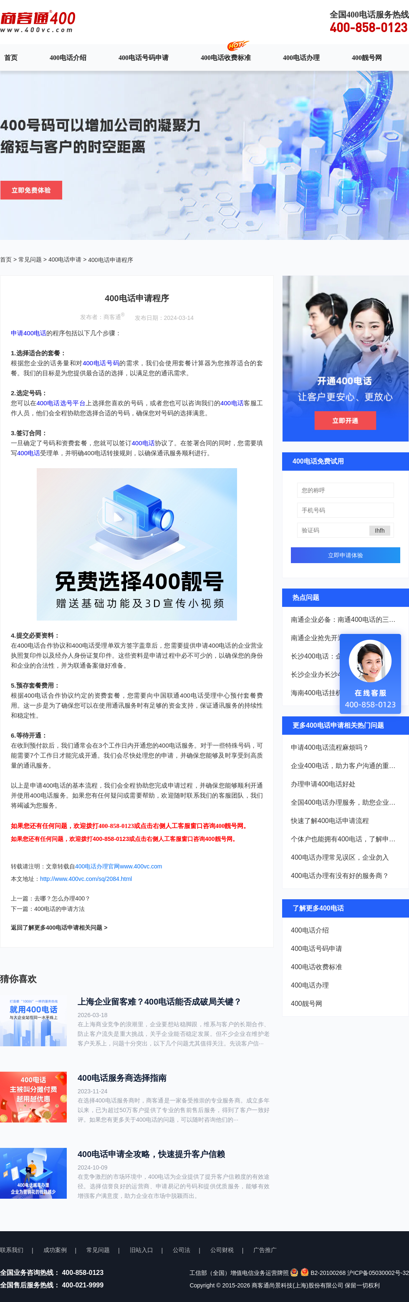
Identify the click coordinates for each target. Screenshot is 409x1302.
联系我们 (11, 1250)
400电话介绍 (68, 57)
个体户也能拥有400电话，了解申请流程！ (345, 839)
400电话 (232, 403)
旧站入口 (141, 1250)
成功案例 (55, 1250)
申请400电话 (28, 333)
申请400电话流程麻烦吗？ (330, 747)
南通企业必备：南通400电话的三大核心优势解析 (345, 619)
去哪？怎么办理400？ (62, 898)
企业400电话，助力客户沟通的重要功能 (345, 765)
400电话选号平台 (61, 403)
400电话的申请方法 (59, 908)
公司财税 (222, 1250)
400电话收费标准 (226, 57)
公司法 (181, 1250)
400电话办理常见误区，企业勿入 (340, 857)
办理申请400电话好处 (323, 784)
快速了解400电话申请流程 (330, 820)
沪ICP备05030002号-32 (378, 1273)
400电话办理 (301, 57)
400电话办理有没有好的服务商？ (340, 875)
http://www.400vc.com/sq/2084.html (86, 878)
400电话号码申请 (144, 57)
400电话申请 (64, 259)
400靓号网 (367, 57)
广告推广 (265, 1250)
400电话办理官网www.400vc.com (118, 866)
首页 (11, 57)
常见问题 (30, 259)
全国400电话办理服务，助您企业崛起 (345, 802)
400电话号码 (101, 363)
